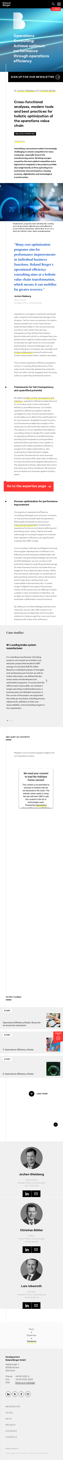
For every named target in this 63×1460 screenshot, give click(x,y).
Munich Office (25, 1239)
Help (9, 1419)
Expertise (31, 1335)
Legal (10, 1412)
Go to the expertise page (29, 486)
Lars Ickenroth (31, 1286)
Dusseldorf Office (24, 1295)
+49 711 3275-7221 (31, 1186)
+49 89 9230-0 (22, 1376)
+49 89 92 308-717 (31, 1297)
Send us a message (25, 1382)
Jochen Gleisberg (25, 90)
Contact (11, 1437)
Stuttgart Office (21, 303)
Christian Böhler (48, 90)
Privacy (11, 1425)
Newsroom (13, 1406)
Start (31, 1329)
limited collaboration (24, 352)
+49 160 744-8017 (32, 1242)
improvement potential (25, 525)
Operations (19, 141)
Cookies (11, 1431)
